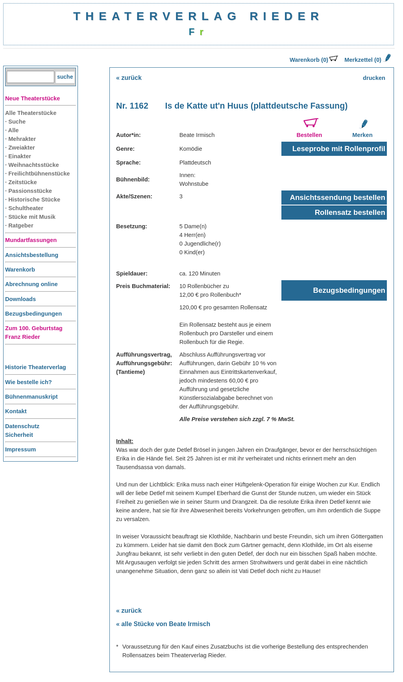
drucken (374, 78)
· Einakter (18, 156)
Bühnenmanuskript (31, 397)
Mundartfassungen (31, 240)
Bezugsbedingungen (33, 314)
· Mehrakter (20, 139)
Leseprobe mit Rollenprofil (338, 148)
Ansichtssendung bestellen (337, 197)
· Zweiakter (20, 147)
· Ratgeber (19, 225)
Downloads (20, 299)
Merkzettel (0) (367, 60)
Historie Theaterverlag (35, 367)
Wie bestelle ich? (28, 382)
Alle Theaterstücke (30, 113)
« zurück (129, 77)
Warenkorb (20, 269)
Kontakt (16, 411)
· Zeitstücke (21, 182)
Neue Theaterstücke (32, 98)
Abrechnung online (31, 284)
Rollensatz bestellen (350, 212)
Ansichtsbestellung (31, 255)
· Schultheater (24, 208)
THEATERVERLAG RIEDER (198, 15)
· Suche (15, 121)
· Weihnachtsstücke (32, 165)
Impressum (20, 449)
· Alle (11, 130)
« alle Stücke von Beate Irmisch (163, 624)
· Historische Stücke (32, 199)
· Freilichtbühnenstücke (37, 173)
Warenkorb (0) (314, 60)
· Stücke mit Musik (30, 217)
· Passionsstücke (28, 191)
